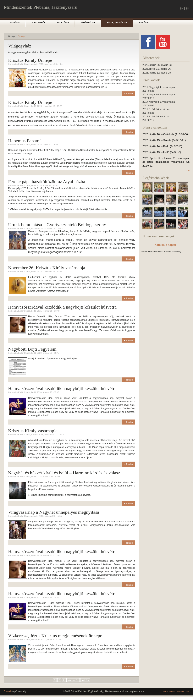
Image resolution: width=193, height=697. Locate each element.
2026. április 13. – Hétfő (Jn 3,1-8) (161, 152)
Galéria (144, 22)
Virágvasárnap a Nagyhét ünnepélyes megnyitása (53, 512)
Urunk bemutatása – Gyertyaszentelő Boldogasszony (57, 224)
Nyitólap (15, 22)
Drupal (7, 691)
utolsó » (85, 680)
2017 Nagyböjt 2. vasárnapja (158, 94)
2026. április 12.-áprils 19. (157, 72)
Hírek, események (117, 22)
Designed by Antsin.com (176, 691)
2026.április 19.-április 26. (156, 68)
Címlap (21, 36)
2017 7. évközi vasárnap (156, 116)
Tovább (129, 93)
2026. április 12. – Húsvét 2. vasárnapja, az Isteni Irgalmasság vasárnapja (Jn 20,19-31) (166, 162)
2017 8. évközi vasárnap (156, 109)
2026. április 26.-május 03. (157, 64)
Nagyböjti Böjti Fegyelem (32, 349)
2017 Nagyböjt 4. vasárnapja (158, 87)
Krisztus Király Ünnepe (30, 60)
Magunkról (39, 22)
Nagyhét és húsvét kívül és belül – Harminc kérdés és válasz (64, 472)
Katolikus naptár (165, 244)
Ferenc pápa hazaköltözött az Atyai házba (46, 181)
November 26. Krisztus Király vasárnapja (46, 267)
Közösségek (88, 22)
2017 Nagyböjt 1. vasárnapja (158, 101)
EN (181, 8)
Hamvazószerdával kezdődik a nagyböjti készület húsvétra (62, 307)
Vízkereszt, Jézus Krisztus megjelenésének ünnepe (55, 635)
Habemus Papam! (24, 140)
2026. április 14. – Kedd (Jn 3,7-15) (162, 146)
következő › (73, 680)
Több (187, 170)
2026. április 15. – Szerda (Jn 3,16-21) (164, 140)
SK (187, 8)
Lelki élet (63, 22)
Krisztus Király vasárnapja (33, 430)
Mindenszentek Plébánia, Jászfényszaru (40, 7)
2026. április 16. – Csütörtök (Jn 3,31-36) (165, 134)
